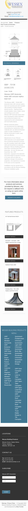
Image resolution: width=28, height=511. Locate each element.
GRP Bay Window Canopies (7, 376)
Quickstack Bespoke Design (18, 362)
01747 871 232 (15, 14)
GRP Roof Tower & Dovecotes (7, 383)
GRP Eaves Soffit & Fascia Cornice (6, 360)
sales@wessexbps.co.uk (16, 16)
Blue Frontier (20, 506)
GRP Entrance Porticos (7, 347)
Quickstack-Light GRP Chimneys (19, 345)
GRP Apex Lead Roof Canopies (18, 390)
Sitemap (4, 503)
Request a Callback (14, 197)
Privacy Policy (11, 503)
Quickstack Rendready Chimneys (18, 355)
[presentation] (13, 486)
